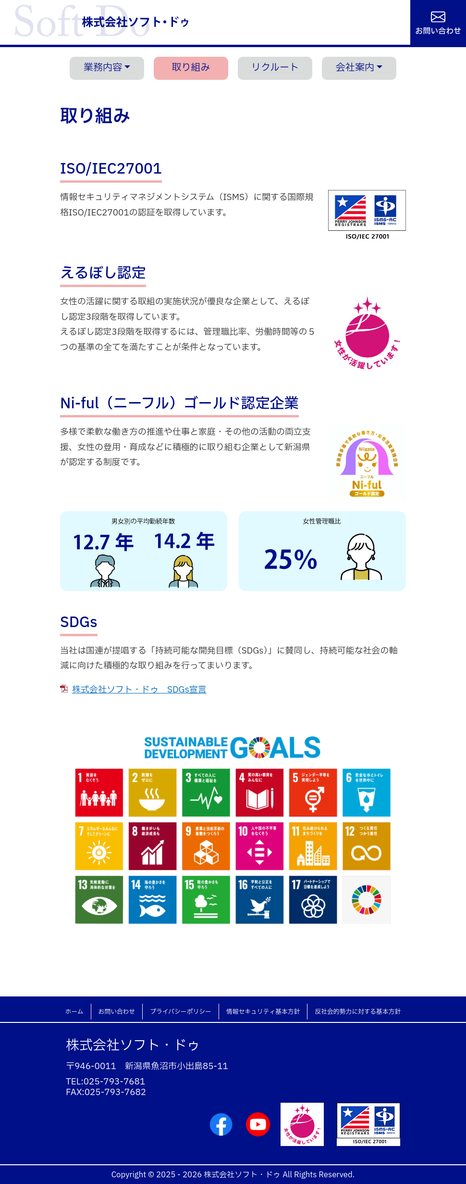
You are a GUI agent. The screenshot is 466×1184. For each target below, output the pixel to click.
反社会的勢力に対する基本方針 (358, 1012)
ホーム (74, 1012)
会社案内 (355, 68)
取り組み (191, 68)
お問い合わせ (438, 30)
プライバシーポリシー (180, 1012)
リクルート (275, 68)
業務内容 (103, 68)
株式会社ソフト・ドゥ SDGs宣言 (139, 689)
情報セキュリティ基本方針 (263, 1012)
